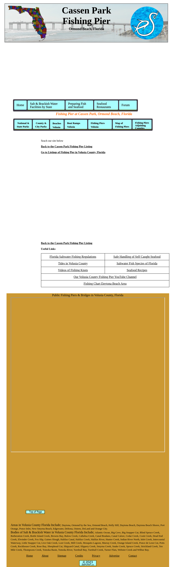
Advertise (114, 555)
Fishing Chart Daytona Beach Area (105, 283)
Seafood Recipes (137, 270)
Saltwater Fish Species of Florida (137, 263)
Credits (79, 555)
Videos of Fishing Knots (73, 270)
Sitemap (61, 555)
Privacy (96, 555)
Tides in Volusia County (73, 263)
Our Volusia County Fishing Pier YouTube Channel (105, 276)
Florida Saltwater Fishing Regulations (73, 256)
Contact (132, 555)
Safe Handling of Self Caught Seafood (136, 256)
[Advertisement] (86, 72)
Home (20, 105)
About (45, 555)
